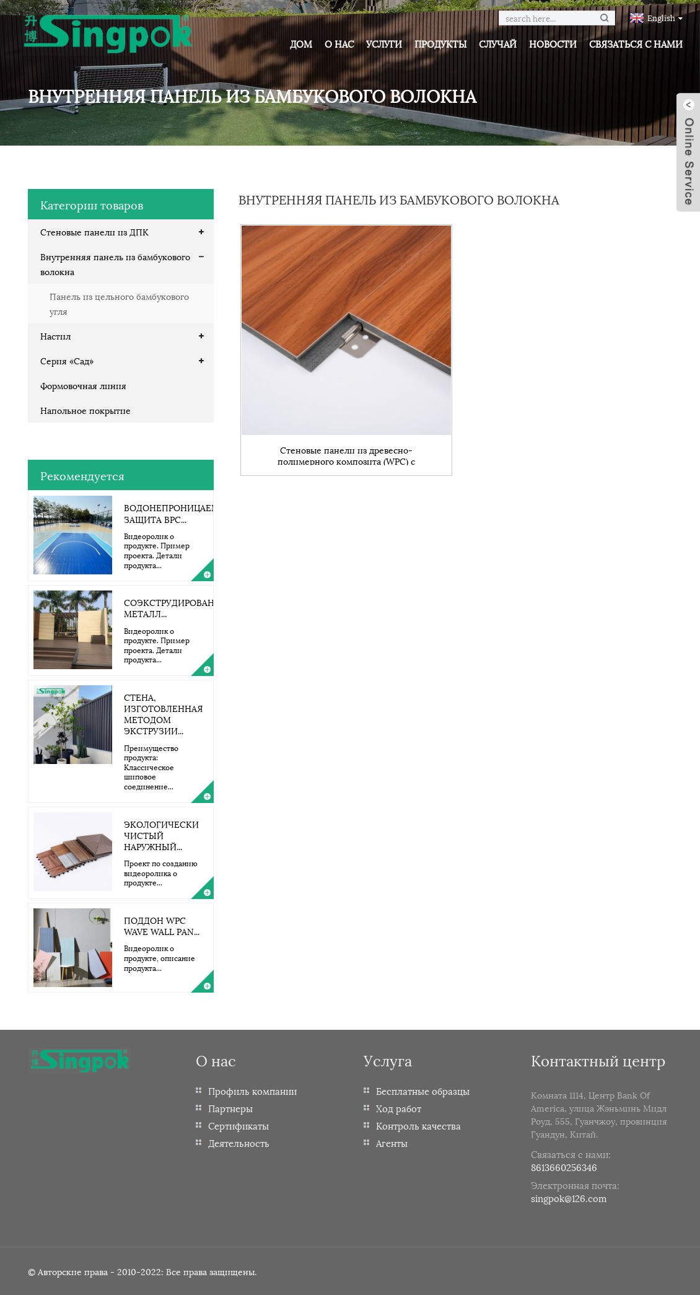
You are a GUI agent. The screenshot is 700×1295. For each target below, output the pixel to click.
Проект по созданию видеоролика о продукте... (161, 872)
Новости (553, 43)
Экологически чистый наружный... (161, 835)
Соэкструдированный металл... (180, 607)
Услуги (384, 43)
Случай (498, 43)
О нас (339, 43)
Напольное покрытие (85, 409)
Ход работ (398, 1107)
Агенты (392, 1142)
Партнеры (230, 1107)
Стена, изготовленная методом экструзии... (163, 713)
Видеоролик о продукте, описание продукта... (159, 957)
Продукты (440, 43)
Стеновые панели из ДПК (94, 231)
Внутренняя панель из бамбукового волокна (115, 264)
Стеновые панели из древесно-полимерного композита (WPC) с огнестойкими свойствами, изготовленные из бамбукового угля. (346, 454)
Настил (55, 335)
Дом (301, 43)
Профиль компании (252, 1090)
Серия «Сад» (67, 360)
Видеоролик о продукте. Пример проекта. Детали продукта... (157, 550)
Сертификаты (238, 1125)
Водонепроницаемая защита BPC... (177, 513)
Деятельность (238, 1142)
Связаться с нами (636, 43)
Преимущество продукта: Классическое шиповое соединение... (151, 767)
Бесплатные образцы (423, 1090)
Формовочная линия (83, 385)
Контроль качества (418, 1125)
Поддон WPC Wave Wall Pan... (161, 925)
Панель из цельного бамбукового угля (119, 303)
